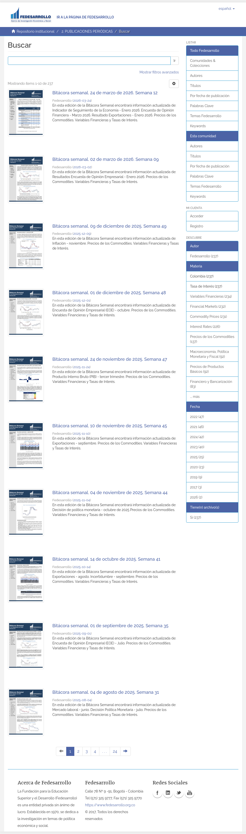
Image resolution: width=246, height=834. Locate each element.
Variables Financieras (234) (211, 296)
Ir (175, 61)
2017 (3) (196, 487)
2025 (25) (197, 457)
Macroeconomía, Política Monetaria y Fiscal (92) (209, 354)
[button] (226, 8)
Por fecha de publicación (209, 96)
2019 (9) (196, 477)
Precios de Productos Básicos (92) (207, 369)
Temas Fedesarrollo (205, 116)
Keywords (198, 126)
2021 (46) (197, 427)
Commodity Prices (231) (208, 317)
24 (115, 751)
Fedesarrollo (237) (204, 256)
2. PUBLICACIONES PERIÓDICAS (87, 31)
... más (195, 397)
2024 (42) (197, 437)
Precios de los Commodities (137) (212, 339)
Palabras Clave (201, 106)
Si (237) (195, 517)
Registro (196, 226)
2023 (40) (197, 447)
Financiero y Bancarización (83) (211, 384)
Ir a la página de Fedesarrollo (85, 17)
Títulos (195, 86)
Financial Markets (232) (208, 306)
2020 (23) (197, 467)
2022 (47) (197, 417)
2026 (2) (196, 497)
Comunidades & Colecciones (202, 63)
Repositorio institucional (35, 31)
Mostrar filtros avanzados (159, 72)
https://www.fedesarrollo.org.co (110, 805)
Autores (196, 76)
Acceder (197, 216)
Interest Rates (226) (205, 327)
